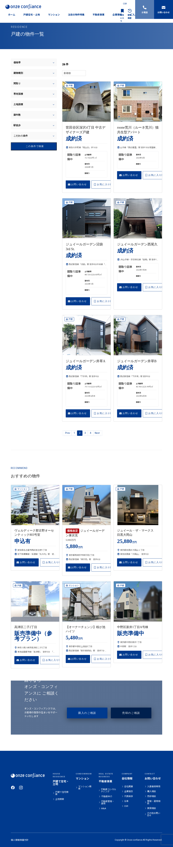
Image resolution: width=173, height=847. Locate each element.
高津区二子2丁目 (25, 627)
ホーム (11, 15)
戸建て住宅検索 (61, 793)
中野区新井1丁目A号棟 (132, 627)
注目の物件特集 (76, 15)
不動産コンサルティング (108, 790)
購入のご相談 (87, 712)
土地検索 (59, 799)
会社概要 (128, 786)
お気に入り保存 (104, 184)
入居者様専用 (153, 786)
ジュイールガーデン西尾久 (137, 244)
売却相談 (151, 796)
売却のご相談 (131, 712)
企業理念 (128, 791)
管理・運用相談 (153, 802)
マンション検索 (84, 787)
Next (97, 433)
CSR (125, 4)
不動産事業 (98, 15)
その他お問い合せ (153, 814)
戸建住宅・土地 (31, 15)
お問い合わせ (77, 184)
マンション (54, 15)
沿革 (126, 801)
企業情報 (117, 15)
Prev (67, 433)
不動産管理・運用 (107, 802)
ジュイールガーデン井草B (136, 361)
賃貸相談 (151, 808)
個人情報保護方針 (19, 840)
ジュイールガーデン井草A (85, 361)
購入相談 (151, 791)
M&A (103, 808)
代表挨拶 (128, 796)
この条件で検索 (28, 146)
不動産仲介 (106, 796)
